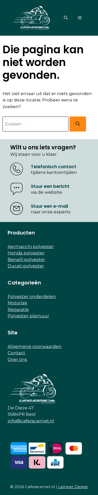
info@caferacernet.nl (31, 420)
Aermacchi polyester (31, 246)
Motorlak (17, 302)
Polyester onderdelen (32, 296)
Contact (16, 352)
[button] (66, 17)
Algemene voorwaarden (35, 346)
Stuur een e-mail (49, 206)
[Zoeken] (77, 124)
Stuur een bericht (50, 186)
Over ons (17, 359)
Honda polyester (26, 252)
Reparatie (18, 309)
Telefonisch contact (53, 167)
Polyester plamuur (28, 315)
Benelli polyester (26, 259)
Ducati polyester (26, 265)
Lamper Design (73, 486)
